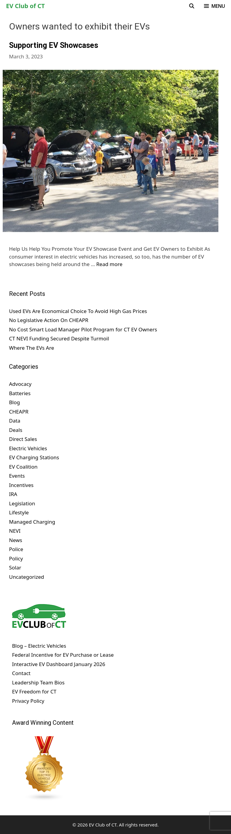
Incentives (21, 485)
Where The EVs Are (31, 347)
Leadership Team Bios (38, 682)
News (15, 540)
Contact (21, 673)
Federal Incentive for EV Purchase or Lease (63, 654)
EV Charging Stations (34, 457)
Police (16, 549)
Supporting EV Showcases (53, 45)
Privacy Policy (28, 700)
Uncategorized (26, 576)
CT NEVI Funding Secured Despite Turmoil (59, 338)
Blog (14, 402)
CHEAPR (19, 411)
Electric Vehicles (28, 448)
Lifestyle (19, 512)
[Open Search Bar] (191, 6)
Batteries (20, 393)
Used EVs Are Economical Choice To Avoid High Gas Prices (78, 311)
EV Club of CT (25, 6)
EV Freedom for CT (34, 691)
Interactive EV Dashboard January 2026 (58, 664)
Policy (16, 558)
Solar (15, 567)
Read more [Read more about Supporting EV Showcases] (109, 264)
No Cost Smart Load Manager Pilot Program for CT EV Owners (83, 329)
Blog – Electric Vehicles (39, 645)
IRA (13, 494)
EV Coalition (23, 466)
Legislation (22, 503)
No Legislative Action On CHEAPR (48, 320)
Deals (15, 429)
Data (14, 420)
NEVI (14, 530)
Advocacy (20, 383)
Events (17, 475)
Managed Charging (32, 521)
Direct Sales (23, 439)
